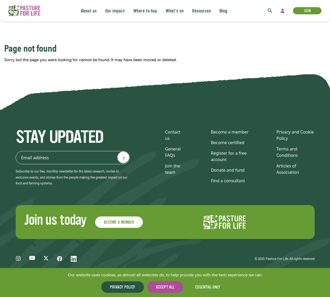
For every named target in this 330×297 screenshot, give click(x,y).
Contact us (173, 135)
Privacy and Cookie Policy (295, 135)
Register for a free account (229, 156)
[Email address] (123, 157)
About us (89, 11)
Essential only (207, 287)
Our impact (115, 11)
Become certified (227, 142)
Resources (201, 11)
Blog (223, 11)
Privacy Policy (122, 287)
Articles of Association (287, 169)
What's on (175, 11)
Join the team (172, 169)
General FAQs (173, 152)
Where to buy (145, 11)
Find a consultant (228, 181)
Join (307, 11)
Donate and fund (227, 170)
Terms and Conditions (287, 152)
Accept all (165, 287)
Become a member (229, 132)
